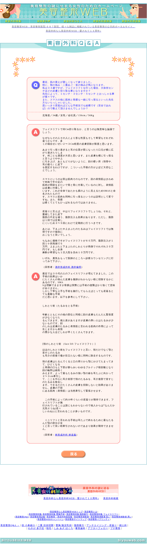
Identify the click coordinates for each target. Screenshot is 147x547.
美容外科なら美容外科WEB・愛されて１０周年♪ (71, 498)
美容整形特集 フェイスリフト (104, 514)
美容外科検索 (110, 498)
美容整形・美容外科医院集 (59, 517)
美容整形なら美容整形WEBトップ (66, 511)
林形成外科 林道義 (65, 434)
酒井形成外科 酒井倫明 (68, 267)
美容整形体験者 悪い (122, 517)
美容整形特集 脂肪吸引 (77, 514)
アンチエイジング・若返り (101, 525)
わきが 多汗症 (36, 528)
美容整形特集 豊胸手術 (54, 514)
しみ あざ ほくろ (63, 528)
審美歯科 (80, 528)
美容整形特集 (35, 514)
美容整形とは (90, 511)
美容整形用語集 (37, 517)
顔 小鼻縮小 (28, 525)
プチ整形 (115, 528)
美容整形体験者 (81, 517)
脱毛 (48, 528)
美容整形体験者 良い (100, 517)
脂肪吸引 (79, 525)
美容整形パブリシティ (99, 519)
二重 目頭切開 (46, 525)
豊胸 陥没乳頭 (64, 525)
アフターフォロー (98, 528)
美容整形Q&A (22, 517)
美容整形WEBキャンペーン (50, 519)
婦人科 (123, 525)
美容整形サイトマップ (76, 519)
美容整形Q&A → (10, 525)
